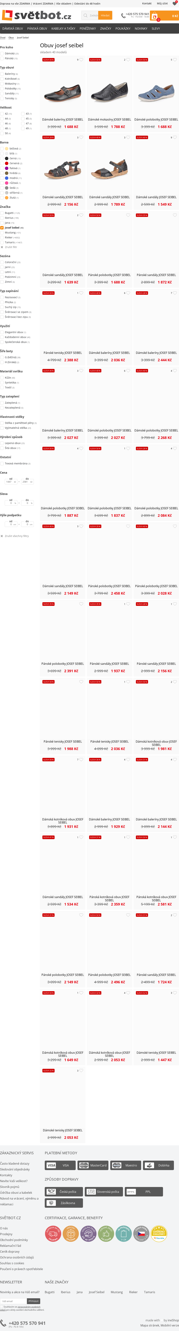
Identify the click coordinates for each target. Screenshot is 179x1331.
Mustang (117, 1292)
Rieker (133, 1292)
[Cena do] (27, 481)
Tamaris (149, 1292)
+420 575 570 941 (27, 1323)
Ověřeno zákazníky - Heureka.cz (159, 1233)
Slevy (156, 29)
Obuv (11, 37)
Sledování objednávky (15, 1169)
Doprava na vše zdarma (53, 1233)
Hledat (105, 15)
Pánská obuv (37, 29)
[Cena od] (11, 481)
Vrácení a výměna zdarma (70, 1233)
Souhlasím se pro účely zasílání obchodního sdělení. (22, 1308)
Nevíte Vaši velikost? (13, 1181)
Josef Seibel (96, 1292)
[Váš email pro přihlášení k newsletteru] (13, 1301)
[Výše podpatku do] (27, 524)
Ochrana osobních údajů (17, 1257)
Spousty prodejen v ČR (123, 1233)
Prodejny (6, 1234)
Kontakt (147, 3)
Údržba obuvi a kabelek (16, 1193)
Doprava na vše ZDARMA (15, 3)
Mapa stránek (149, 1325)
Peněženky (88, 29)
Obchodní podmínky (14, 1240)
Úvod (2, 37)
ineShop (173, 1320)
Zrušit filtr (11, 247)
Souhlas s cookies (12, 1263)
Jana (80, 1292)
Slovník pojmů (9, 1187)
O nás (4, 1228)
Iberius (65, 1292)
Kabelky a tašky (63, 29)
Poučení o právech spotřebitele (21, 1269)
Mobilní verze (170, 1325)
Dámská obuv (12, 29)
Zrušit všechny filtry (17, 536)
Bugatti (50, 1292)
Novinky (141, 29)
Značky (105, 29)
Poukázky (123, 29)
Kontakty (6, 1175)
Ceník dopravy (9, 1252)
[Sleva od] (11, 503)
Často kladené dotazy (14, 1164)
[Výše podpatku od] (11, 524)
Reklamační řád (10, 1246)
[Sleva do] (27, 503)
